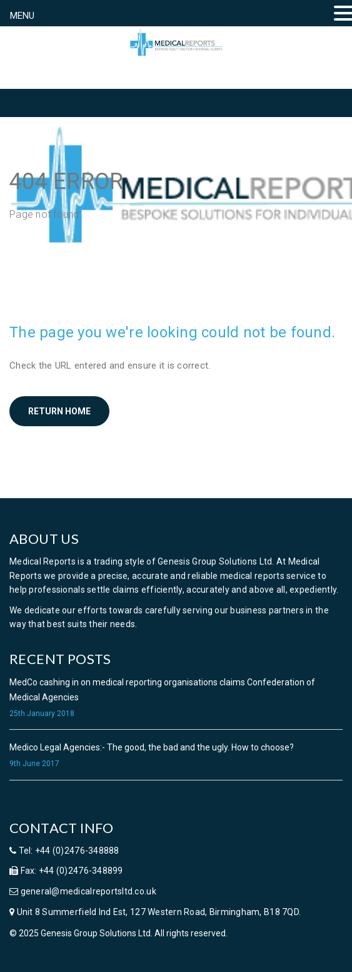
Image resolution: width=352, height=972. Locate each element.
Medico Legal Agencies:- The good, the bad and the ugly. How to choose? (151, 747)
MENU (22, 15)
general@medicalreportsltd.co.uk (87, 891)
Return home (59, 411)
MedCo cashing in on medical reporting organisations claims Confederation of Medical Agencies (162, 689)
